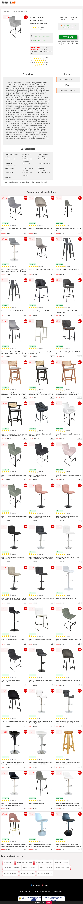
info (25, 233)
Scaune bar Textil (46, 868)
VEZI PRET (68, 37)
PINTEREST (46, 885)
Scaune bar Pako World (20, 11)
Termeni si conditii (25, 891)
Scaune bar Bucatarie (45, 873)
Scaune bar (7, 11)
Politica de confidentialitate (42, 891)
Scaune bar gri (8, 862)
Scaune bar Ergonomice (44, 862)
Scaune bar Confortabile (12, 868)
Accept (49, 902)
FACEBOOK (36, 885)
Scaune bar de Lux (61, 862)
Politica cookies (58, 891)
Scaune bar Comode (30, 868)
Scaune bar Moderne (62, 868)
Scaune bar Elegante (28, 873)
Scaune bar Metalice (10, 873)
